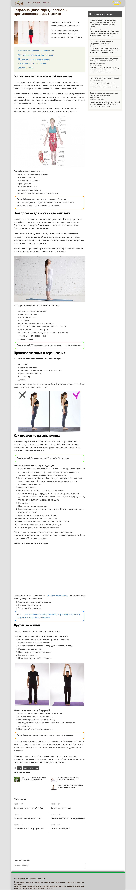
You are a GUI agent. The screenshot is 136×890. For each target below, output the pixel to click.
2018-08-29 (55, 804)
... (111, 35)
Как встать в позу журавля (60, 829)
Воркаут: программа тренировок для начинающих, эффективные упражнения (104, 95)
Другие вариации (26, 68)
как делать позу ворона (35, 615)
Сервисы (47, 3)
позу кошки (44, 618)
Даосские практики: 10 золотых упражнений (68, 818)
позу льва (51, 615)
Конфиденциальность (38, 879)
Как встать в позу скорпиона (61, 808)
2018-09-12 (18, 825)
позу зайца (34, 618)
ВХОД (116, 2)
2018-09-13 (18, 804)
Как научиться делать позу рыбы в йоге (28, 808)
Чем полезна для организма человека (35, 55)
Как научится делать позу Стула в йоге (28, 818)
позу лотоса (22, 618)
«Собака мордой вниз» (57, 596)
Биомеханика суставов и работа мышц (36, 51)
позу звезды (74, 615)
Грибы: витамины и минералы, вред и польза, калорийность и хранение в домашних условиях (104, 61)
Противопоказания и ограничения (34, 59)
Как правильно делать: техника (32, 64)
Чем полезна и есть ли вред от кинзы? (104, 78)
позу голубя (62, 615)
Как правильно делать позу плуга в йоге (29, 829)
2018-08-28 (55, 814)
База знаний (34, 3)
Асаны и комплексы (30, 768)
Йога (19, 768)
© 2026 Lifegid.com (21, 879)
